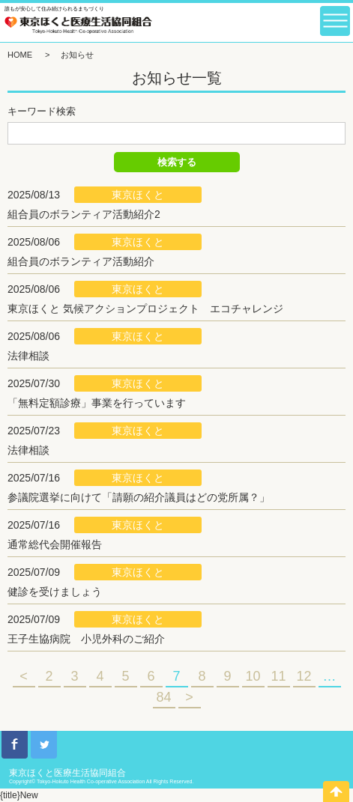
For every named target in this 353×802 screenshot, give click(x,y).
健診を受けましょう (54, 592)
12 (303, 676)
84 (163, 697)
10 (252, 676)
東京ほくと (138, 195)
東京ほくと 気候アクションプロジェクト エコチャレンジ (145, 309)
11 (278, 676)
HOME (19, 54)
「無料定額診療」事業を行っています (96, 403)
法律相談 (28, 356)
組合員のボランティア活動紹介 (80, 261)
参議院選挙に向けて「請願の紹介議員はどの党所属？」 (138, 497)
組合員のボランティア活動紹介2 (83, 214)
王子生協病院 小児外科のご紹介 (86, 639)
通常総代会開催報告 (54, 544)
